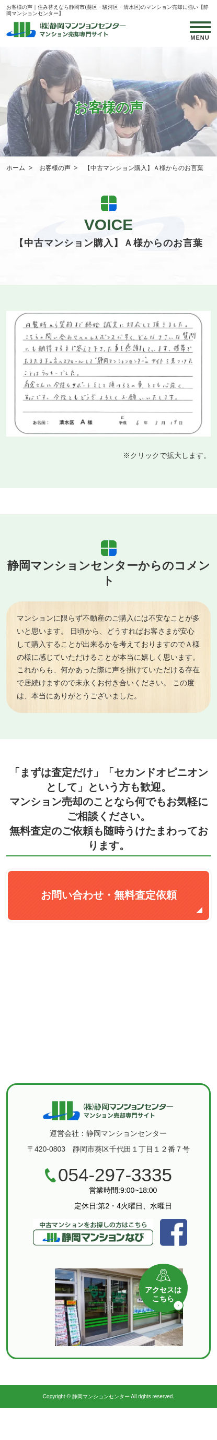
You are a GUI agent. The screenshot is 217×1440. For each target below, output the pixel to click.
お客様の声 (55, 168)
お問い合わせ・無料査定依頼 (109, 895)
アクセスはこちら (166, 1291)
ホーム (15, 168)
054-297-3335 (115, 1175)
